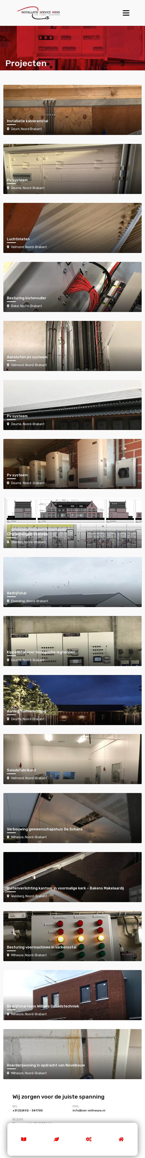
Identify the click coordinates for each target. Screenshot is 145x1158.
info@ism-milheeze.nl (89, 1110)
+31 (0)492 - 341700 (27, 1110)
